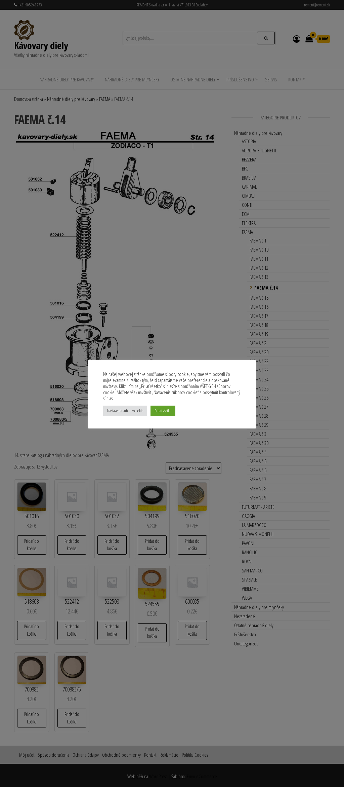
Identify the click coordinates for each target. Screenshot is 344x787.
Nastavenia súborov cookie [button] (125, 411)
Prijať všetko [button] (163, 411)
